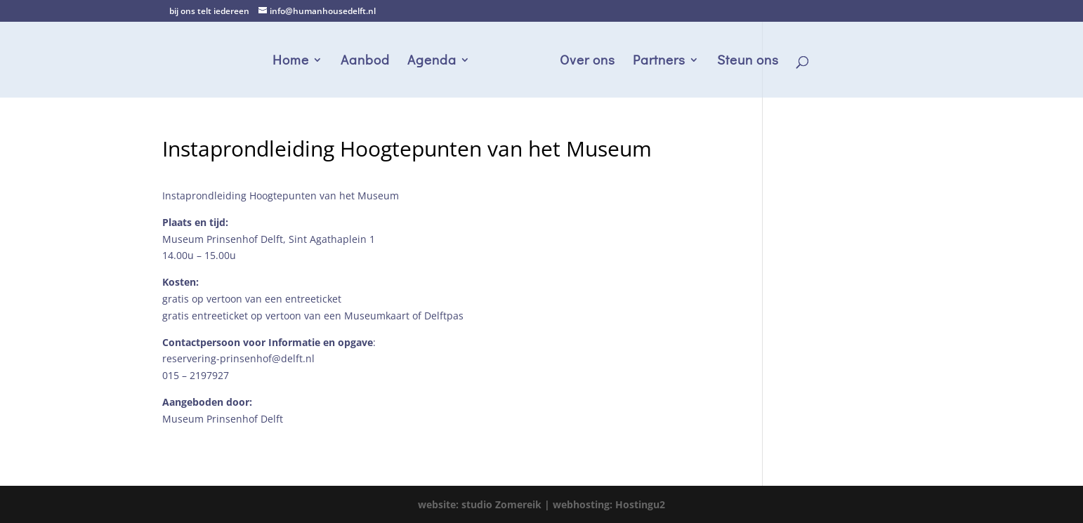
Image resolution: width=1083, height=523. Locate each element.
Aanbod (365, 61)
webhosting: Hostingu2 (609, 504)
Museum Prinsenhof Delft (222, 418)
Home (291, 61)
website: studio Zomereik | (485, 504)
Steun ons (748, 61)
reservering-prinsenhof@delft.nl (238, 358)
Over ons (587, 61)
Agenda (432, 61)
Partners (659, 61)
